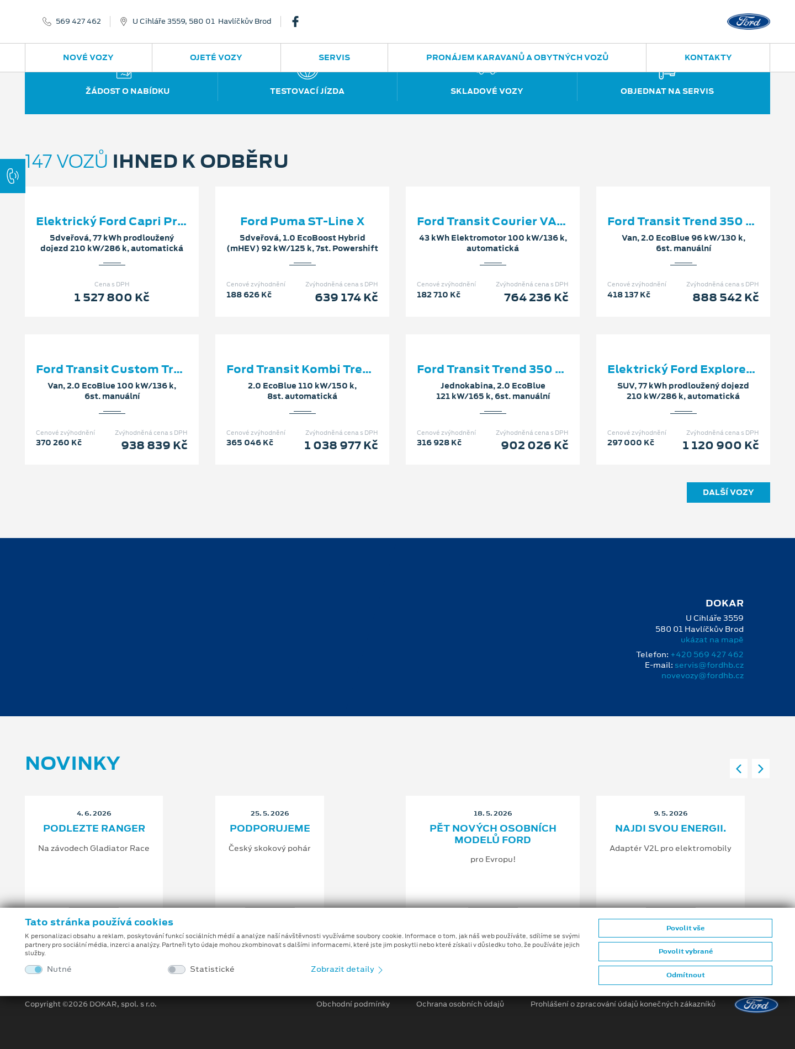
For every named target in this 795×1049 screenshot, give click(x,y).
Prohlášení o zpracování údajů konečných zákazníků (623, 1004)
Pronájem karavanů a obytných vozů (517, 57)
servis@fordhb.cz (709, 664)
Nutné (59, 969)
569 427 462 (78, 21)
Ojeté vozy (216, 57)
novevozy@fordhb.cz (702, 675)
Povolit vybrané (686, 951)
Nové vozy (88, 57)
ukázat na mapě (712, 639)
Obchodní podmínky (353, 1004)
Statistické (212, 969)
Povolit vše (685, 928)
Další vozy (728, 492)
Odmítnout (685, 975)
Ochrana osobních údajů (460, 1004)
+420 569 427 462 (707, 654)
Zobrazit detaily (348, 969)
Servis (334, 57)
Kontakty (708, 57)
